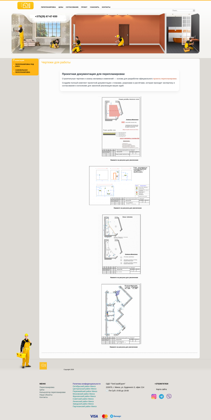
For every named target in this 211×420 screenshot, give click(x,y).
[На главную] (25, 5)
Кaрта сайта (161, 389)
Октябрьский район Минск (84, 386)
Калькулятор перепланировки (53, 392)
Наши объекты (46, 395)
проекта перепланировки (165, 78)
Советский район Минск (83, 399)
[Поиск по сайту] (183, 10)
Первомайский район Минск (85, 391)
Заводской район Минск (83, 404)
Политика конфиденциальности (87, 384)
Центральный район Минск (84, 389)
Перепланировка (47, 387)
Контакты (44, 397)
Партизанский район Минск (85, 406)
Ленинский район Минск (83, 401)
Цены (42, 390)
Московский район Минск (84, 394)
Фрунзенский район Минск (84, 396)
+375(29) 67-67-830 (46, 16)
